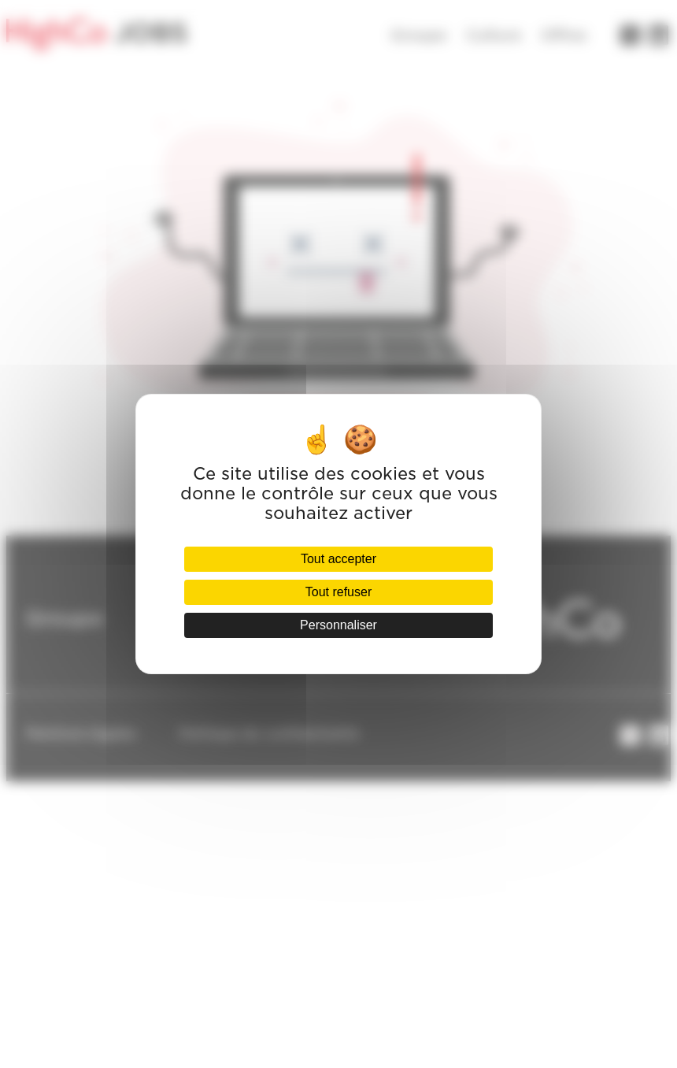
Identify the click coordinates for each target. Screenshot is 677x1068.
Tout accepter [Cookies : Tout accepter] (338, 559)
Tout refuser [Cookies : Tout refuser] (338, 592)
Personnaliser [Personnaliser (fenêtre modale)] (338, 625)
